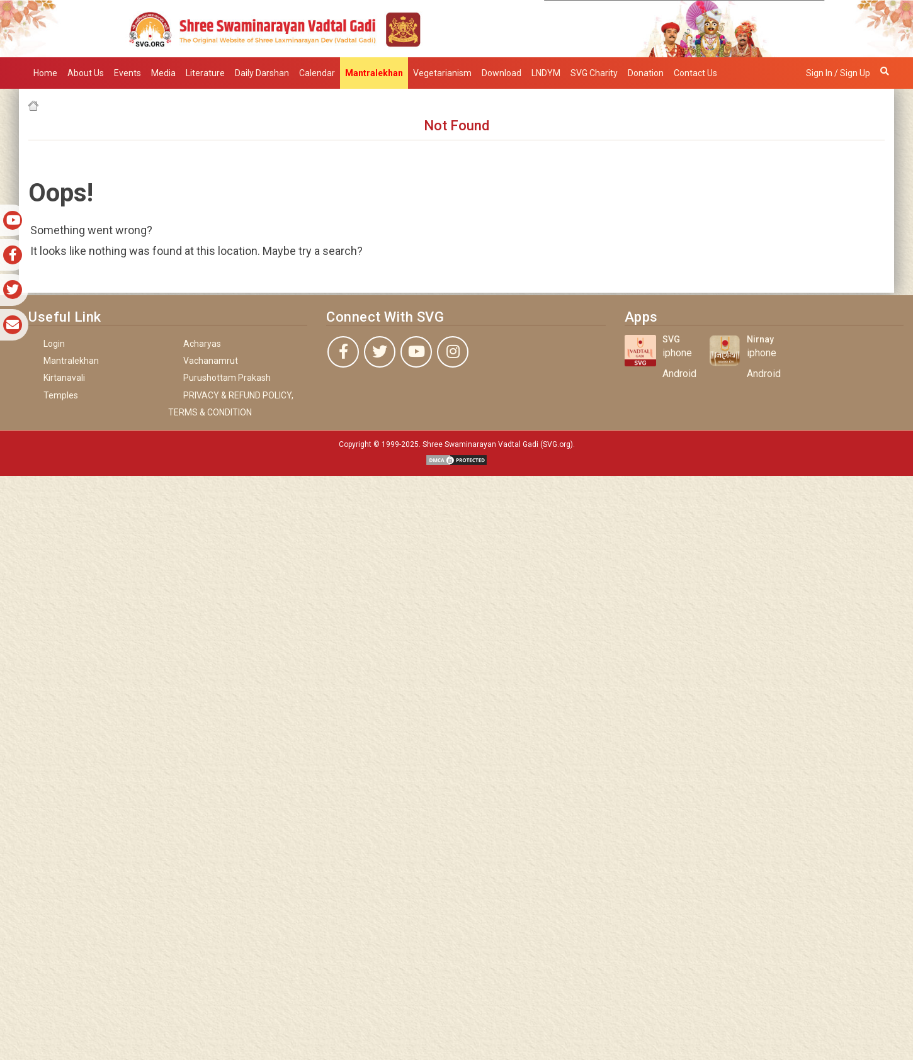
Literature (205, 73)
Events (127, 73)
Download (501, 73)
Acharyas (202, 344)
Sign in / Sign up (838, 73)
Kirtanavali (64, 378)
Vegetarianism (442, 73)
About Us (85, 73)
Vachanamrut (210, 361)
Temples (60, 395)
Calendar (317, 73)
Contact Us (695, 73)
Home (45, 73)
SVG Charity (594, 73)
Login (54, 344)
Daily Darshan (262, 73)
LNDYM (545, 73)
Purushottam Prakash (227, 378)
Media (163, 73)
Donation (646, 73)
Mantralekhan (71, 361)
